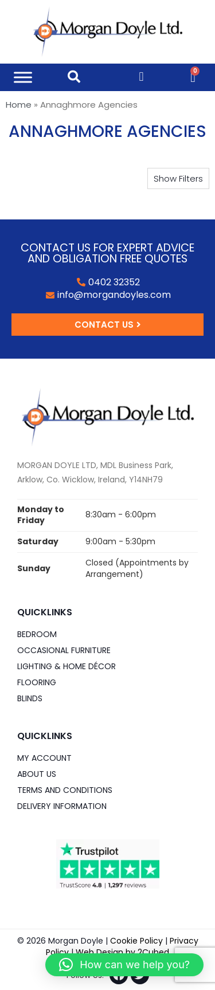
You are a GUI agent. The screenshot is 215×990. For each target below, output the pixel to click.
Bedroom (37, 634)
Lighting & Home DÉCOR (66, 666)
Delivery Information (62, 806)
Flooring (36, 682)
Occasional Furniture (64, 650)
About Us (36, 774)
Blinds (29, 698)
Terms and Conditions (64, 790)
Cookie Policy (136, 940)
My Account (44, 758)
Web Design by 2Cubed (122, 952)
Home (19, 105)
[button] (178, 178)
